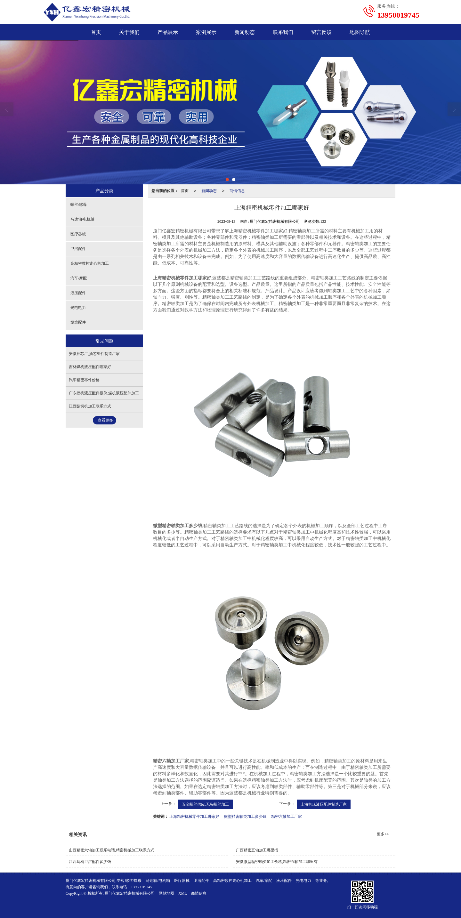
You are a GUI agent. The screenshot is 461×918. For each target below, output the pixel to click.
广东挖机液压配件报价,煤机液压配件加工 (104, 393)
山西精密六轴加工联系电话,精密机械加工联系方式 (111, 850)
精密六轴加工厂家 (286, 816)
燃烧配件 (78, 322)
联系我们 (283, 32)
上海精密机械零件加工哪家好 (194, 816)
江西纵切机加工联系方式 (90, 406)
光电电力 (78, 307)
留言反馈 (321, 32)
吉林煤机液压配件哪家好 (90, 367)
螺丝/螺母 (78, 204)
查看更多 (105, 420)
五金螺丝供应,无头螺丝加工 (205, 804)
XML (182, 893)
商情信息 (237, 191)
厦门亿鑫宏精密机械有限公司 (130, 893)
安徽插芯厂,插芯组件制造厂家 (94, 353)
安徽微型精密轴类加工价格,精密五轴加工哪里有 (277, 861)
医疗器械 (78, 234)
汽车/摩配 (78, 278)
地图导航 (360, 32)
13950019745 (141, 887)
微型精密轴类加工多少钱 (245, 816)
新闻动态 (244, 32)
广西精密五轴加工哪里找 (257, 850)
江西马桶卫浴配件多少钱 (90, 861)
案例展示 (206, 32)
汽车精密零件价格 (84, 380)
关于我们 (129, 32)
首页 (96, 32)
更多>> (383, 834)
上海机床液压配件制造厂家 (324, 804)
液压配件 (78, 293)
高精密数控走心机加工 (89, 263)
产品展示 (168, 32)
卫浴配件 (78, 248)
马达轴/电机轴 (82, 219)
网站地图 (166, 893)
